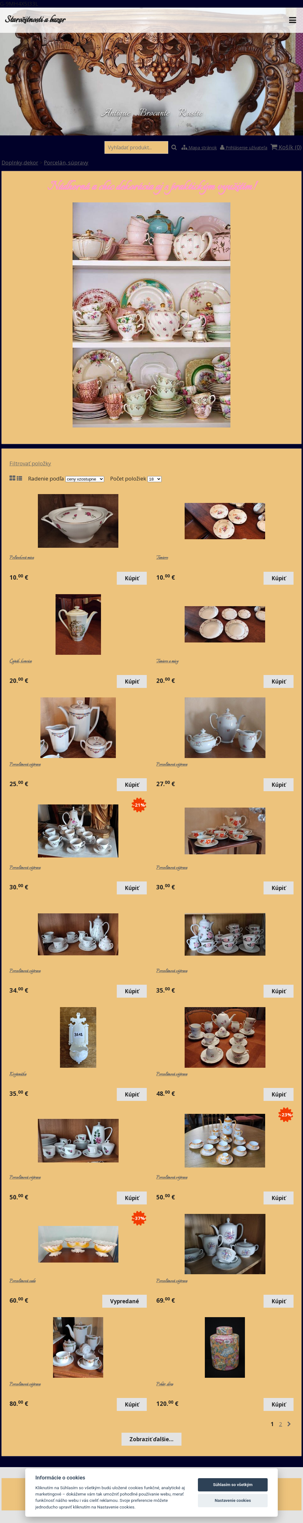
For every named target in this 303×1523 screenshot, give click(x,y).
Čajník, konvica (20, 661)
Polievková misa (21, 557)
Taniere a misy (167, 661)
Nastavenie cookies (233, 1500)
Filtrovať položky (30, 463)
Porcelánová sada (22, 1281)
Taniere (162, 557)
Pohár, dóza (164, 1384)
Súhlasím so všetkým (232, 1484)
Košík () (285, 147)
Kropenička (17, 1074)
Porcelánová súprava (24, 764)
